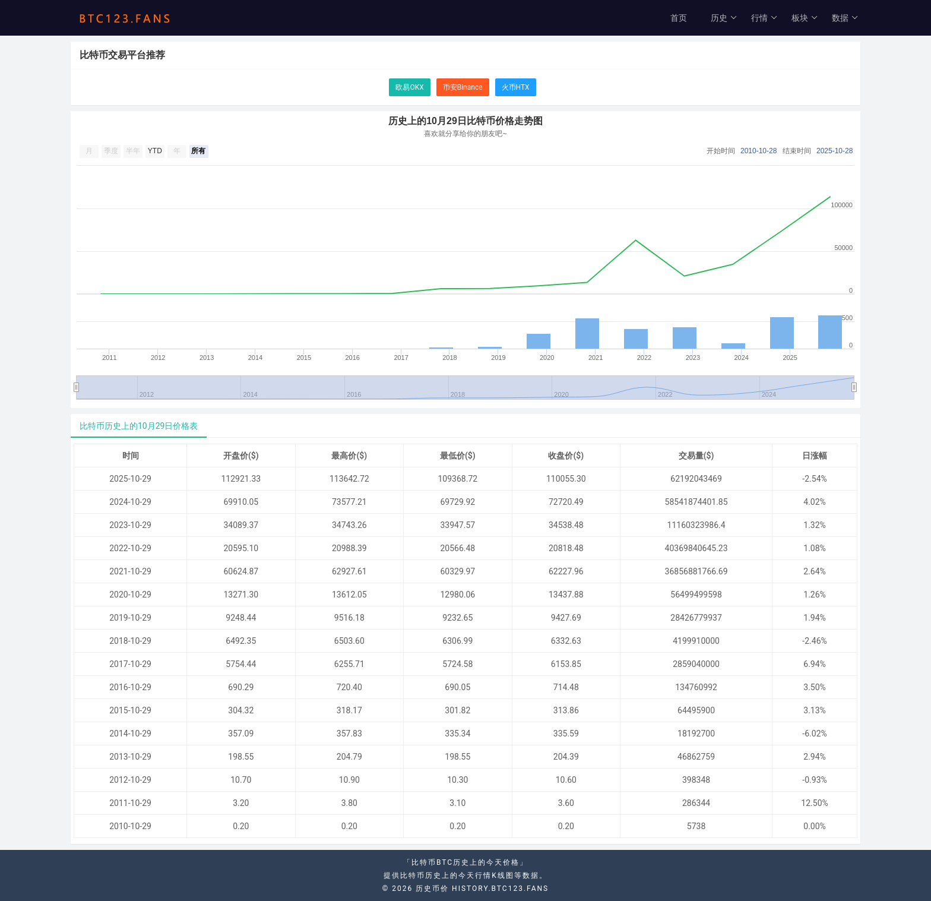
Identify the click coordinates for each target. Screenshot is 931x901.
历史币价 (432, 888)
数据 (845, 18)
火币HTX (516, 87)
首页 (678, 18)
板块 (804, 18)
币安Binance (463, 87)
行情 (764, 18)
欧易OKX (409, 87)
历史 (724, 18)
